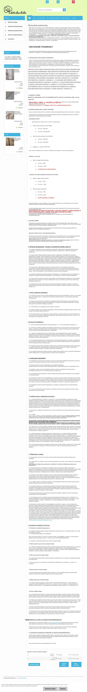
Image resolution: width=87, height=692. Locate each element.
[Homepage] (30, 18)
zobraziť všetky (64, 664)
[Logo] (15, 10)
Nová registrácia (64, 2)
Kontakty (74, 18)
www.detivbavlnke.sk (54, 622)
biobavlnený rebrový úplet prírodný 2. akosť (18, 112)
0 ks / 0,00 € (78, 2)
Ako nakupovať (41, 18)
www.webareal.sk (22, 678)
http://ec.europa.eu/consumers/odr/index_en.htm (40, 520)
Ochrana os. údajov (33, 22)
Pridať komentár (76, 664)
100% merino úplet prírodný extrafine (17, 139)
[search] (64, 9)
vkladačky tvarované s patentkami (17, 70)
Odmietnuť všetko (50, 689)
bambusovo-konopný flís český (17, 93)
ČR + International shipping (53, 18)
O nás (34, 18)
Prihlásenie (52, 2)
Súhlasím (62, 689)
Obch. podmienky (66, 18)
